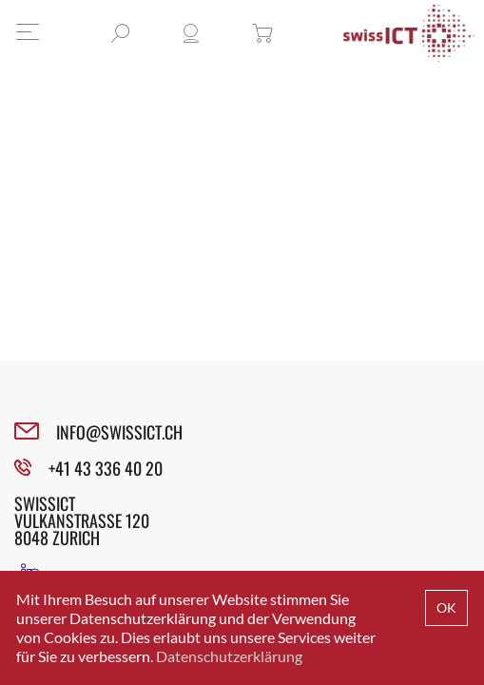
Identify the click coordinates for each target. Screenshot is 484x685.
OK (446, 607)
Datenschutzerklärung (229, 656)
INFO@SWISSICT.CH (119, 431)
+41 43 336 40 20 (105, 468)
